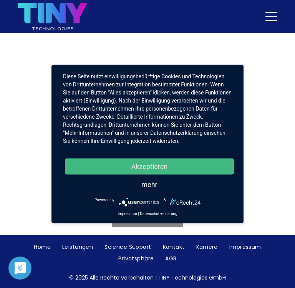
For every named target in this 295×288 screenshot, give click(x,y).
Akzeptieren (149, 166)
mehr (149, 184)
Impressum (127, 214)
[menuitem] (42, 247)
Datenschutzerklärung (158, 214)
